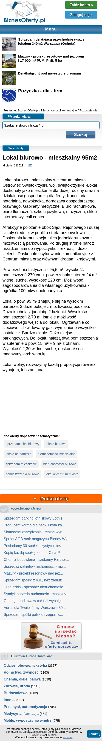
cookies (68, 737)
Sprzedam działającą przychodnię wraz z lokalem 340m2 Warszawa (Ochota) (51, 41)
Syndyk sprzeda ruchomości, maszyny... (36, 594)
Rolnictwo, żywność (21, 672)
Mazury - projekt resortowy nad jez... (33, 573)
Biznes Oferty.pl (28, 110)
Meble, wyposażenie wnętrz (27, 720)
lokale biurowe (56, 444)
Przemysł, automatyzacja (25, 707)
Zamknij (94, 734)
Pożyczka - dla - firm (40, 90)
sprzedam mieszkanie (21, 464)
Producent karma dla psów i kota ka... (34, 525)
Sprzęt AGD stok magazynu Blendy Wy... (37, 539)
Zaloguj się (81, 15)
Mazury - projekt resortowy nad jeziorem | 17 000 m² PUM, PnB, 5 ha (51, 58)
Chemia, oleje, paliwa (22, 679)
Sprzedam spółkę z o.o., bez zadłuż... (34, 580)
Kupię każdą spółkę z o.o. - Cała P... (33, 553)
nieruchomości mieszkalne (56, 454)
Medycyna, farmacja (21, 714)
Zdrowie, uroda (17, 686)
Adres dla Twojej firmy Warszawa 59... (35, 608)
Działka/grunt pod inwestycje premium (49, 73)
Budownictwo (16, 693)
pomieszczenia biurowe (22, 474)
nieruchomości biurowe (59, 464)
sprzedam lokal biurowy (22, 444)
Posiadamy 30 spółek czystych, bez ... (35, 546)
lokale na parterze (18, 454)
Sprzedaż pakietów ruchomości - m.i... (35, 566)
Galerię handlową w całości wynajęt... (34, 601)
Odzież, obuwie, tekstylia (25, 665)
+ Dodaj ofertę (51, 498)
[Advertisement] (51, 407)
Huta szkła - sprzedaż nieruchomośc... (35, 587)
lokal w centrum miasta (62, 474)
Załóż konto (81, 5)
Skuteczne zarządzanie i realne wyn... (34, 532)
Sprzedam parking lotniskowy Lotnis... (34, 518)
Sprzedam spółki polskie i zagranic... (33, 615)
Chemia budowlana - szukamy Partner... (36, 559)
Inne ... (9, 700)
